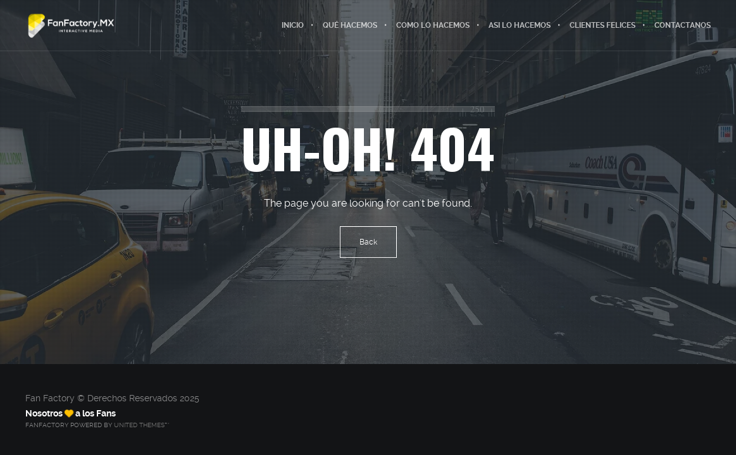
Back (368, 242)
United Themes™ (141, 425)
